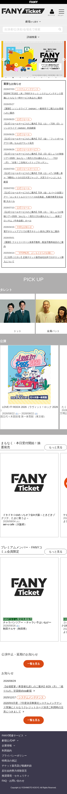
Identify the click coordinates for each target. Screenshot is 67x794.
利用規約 (7, 750)
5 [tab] (38, 77)
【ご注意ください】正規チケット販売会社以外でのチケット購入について (34, 259)
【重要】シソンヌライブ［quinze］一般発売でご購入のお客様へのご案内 (33, 110)
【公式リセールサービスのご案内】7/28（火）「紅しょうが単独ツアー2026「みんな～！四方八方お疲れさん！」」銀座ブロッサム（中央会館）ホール (33, 216)
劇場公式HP (8, 740)
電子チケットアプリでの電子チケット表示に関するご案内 (31, 231)
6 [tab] (45, 77)
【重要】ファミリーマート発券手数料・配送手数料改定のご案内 (34, 244)
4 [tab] (31, 77)
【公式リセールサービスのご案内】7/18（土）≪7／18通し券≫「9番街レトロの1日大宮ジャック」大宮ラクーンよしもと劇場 (33, 177)
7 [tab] (52, 77)
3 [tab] (24, 77)
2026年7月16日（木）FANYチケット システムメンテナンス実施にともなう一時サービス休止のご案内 (33, 95)
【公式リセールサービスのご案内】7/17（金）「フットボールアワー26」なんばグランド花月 (33, 141)
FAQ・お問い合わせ (13, 780)
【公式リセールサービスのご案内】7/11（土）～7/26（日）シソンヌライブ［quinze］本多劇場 (33, 125)
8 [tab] (59, 77)
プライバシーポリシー (14, 755)
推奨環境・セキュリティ (15, 775)
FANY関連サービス (12, 735)
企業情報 (7, 745)
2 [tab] (17, 77)
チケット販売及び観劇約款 (17, 765)
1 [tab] (9, 77)
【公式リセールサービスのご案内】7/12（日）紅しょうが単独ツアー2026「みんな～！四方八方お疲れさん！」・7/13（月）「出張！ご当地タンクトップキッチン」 (33, 158)
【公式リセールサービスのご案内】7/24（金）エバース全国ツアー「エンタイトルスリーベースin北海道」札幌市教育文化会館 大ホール (33, 196)
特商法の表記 (9, 760)
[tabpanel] (33, 59)
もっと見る (55, 447)
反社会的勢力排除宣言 (14, 770)
